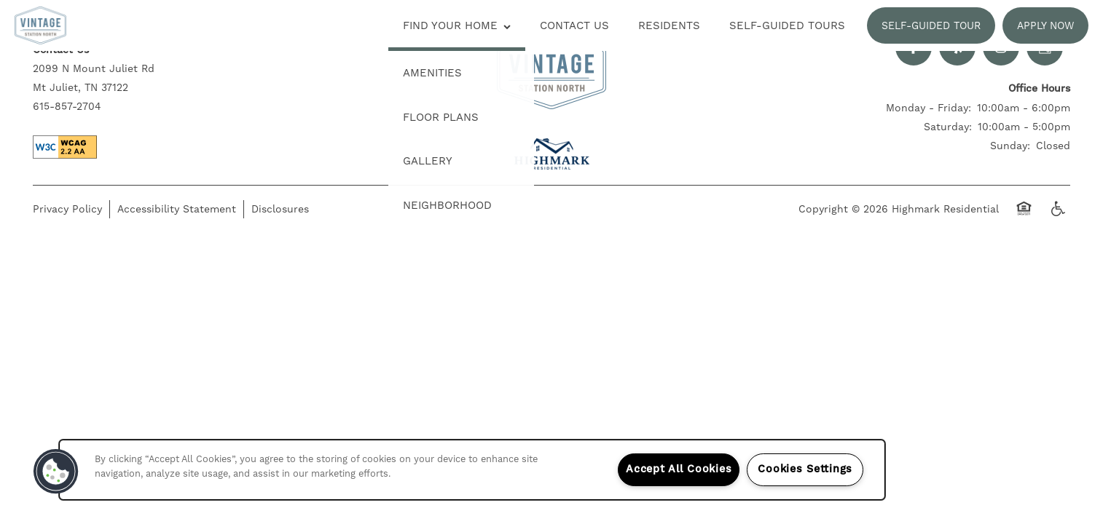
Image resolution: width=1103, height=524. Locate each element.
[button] (931, 25)
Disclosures (280, 209)
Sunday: (1010, 145)
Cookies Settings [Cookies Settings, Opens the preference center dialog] (805, 469)
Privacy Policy (67, 209)
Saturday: (948, 126)
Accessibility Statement (176, 209)
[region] (472, 470)
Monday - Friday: (928, 108)
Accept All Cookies (678, 469)
